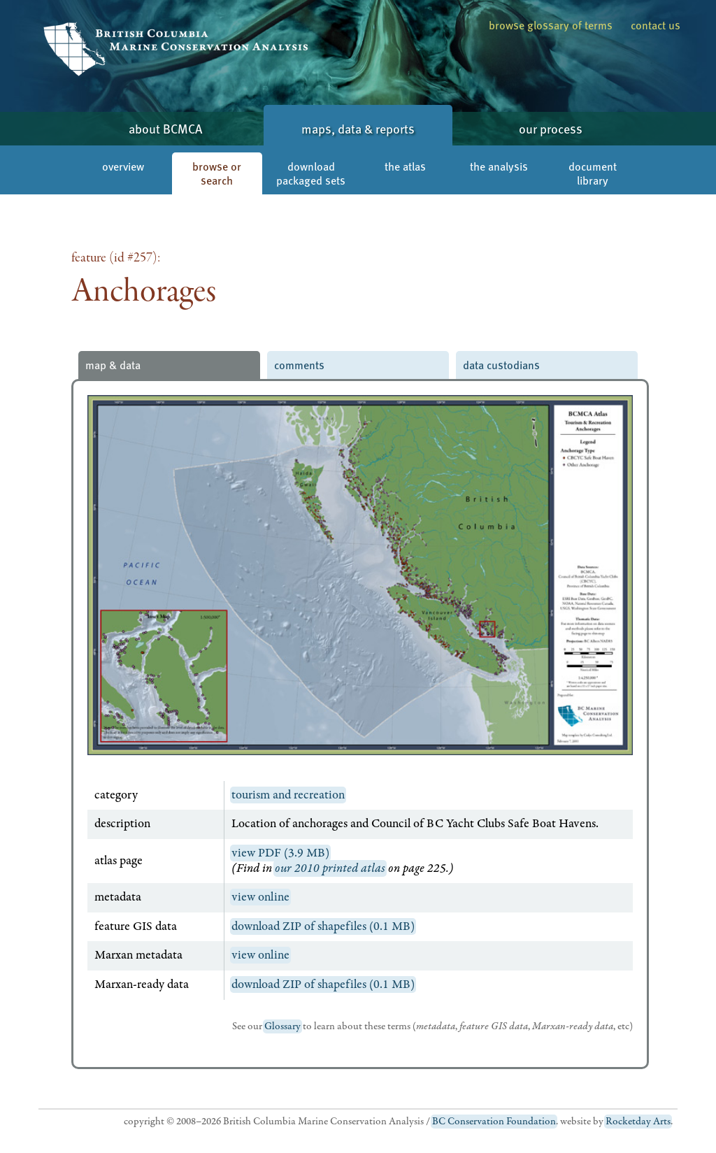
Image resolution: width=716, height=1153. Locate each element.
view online (260, 897)
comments (299, 365)
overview (123, 166)
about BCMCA (165, 128)
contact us (655, 25)
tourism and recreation (288, 795)
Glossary (282, 1026)
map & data (113, 365)
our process (550, 128)
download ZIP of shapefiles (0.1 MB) (323, 926)
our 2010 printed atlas (330, 868)
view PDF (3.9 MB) (280, 853)
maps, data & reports (358, 128)
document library (592, 173)
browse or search (216, 173)
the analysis (499, 166)
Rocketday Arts (638, 1122)
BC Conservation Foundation (494, 1122)
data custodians (501, 365)
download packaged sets (310, 173)
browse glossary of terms (551, 25)
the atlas (405, 166)
